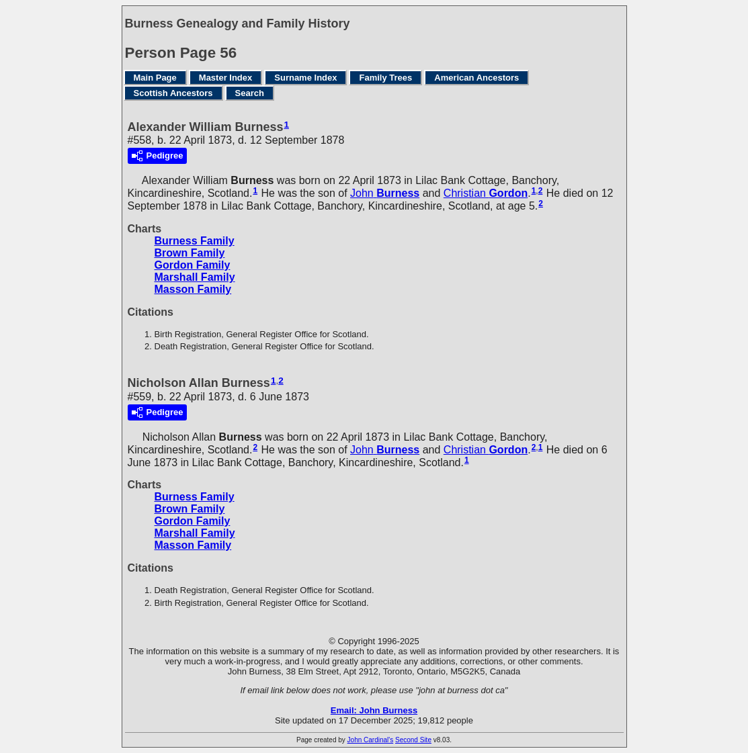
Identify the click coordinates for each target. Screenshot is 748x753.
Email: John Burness (374, 710)
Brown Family (190, 253)
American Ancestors (476, 78)
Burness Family (195, 241)
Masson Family (193, 289)
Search (249, 93)
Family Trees (385, 78)
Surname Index (305, 78)
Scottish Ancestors (173, 93)
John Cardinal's (370, 740)
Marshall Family (195, 277)
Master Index (225, 78)
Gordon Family (193, 265)
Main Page (155, 78)
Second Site (413, 740)
